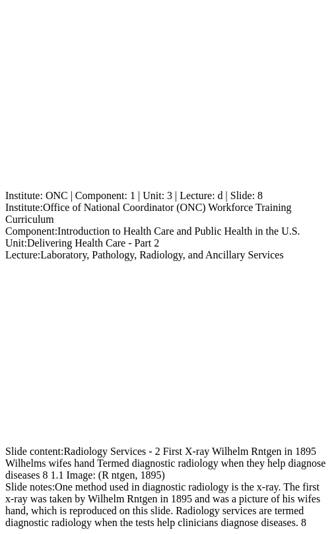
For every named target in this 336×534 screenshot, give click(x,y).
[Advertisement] (168, 97)
